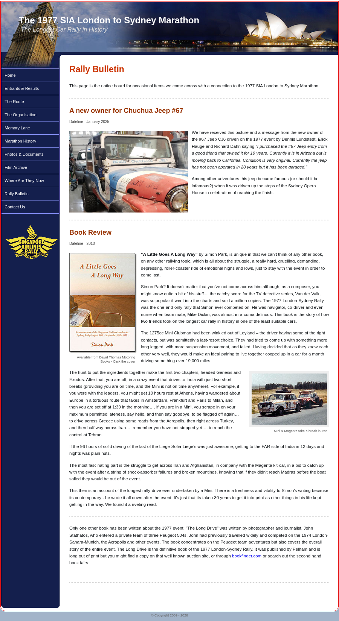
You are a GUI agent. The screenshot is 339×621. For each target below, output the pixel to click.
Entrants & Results (22, 88)
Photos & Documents (24, 154)
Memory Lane (17, 128)
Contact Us (15, 207)
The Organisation (20, 114)
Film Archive (16, 167)
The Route (14, 101)
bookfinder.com (246, 556)
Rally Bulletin (17, 193)
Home (10, 75)
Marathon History (20, 141)
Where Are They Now (24, 180)
